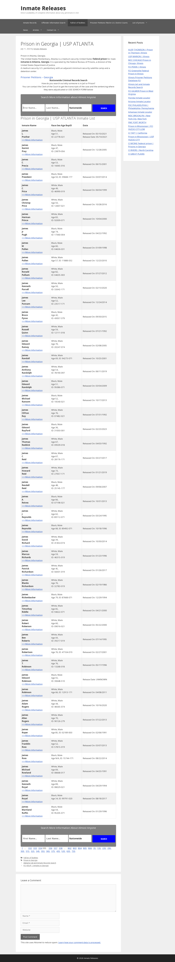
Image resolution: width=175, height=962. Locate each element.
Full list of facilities (77, 22)
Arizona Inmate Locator (139, 101)
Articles (38, 30)
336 (50, 848)
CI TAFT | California (137, 133)
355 (43, 851)
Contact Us (54, 30)
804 (80, 848)
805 (85, 848)
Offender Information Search (53, 22)
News (25, 30)
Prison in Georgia (30, 860)
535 (63, 851)
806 (90, 848)
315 (28, 851)
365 (48, 851)
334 (40, 848)
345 (38, 851)
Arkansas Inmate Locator (140, 112)
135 (99, 848)
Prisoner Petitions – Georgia (37, 77)
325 (33, 851)
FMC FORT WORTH (137, 122)
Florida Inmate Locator (139, 97)
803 (75, 848)
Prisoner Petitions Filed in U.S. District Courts (109, 22)
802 (69, 848)
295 (109, 848)
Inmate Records (30, 22)
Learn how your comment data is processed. (79, 942)
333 (35, 848)
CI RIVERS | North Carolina (140, 150)
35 (94, 848)
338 (60, 848)
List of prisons (141, 22)
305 (23, 851)
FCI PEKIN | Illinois (137, 66)
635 (69, 851)
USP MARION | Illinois (138, 56)
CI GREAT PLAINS (136, 154)
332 (30, 848)
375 (53, 851)
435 (58, 851)
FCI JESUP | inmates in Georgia (35, 865)
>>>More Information (32, 139)
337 (55, 848)
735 (73, 851)
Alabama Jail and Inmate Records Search (39, 863)
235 (104, 848)
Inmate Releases (43, 8)
